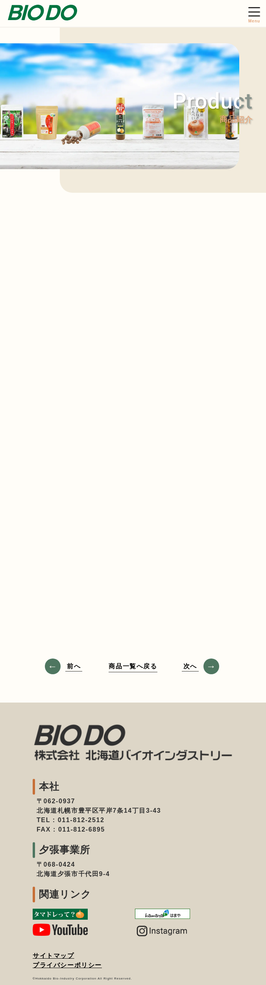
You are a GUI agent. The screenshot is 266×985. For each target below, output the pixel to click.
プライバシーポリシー (67, 965)
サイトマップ (53, 955)
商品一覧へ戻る (133, 666)
